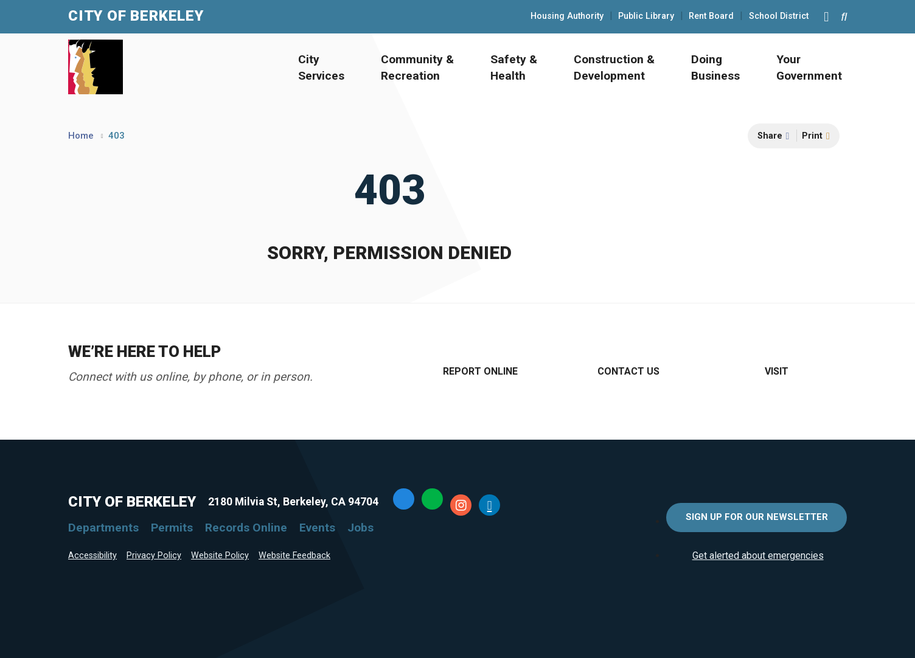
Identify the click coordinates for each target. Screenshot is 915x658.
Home (81, 135)
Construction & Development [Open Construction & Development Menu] (614, 67)
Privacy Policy (154, 555)
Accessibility (92, 555)
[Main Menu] (826, 16)
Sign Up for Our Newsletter (757, 516)
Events (317, 528)
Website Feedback (294, 555)
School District (779, 16)
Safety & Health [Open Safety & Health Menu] (513, 67)
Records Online (246, 528)
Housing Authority (567, 16)
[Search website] (844, 17)
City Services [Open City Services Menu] (321, 67)
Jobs (360, 528)
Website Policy (220, 555)
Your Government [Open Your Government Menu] (809, 67)
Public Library (646, 16)
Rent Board (711, 16)
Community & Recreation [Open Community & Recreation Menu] (417, 67)
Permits (172, 528)
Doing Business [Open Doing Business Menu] (715, 67)
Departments (103, 528)
